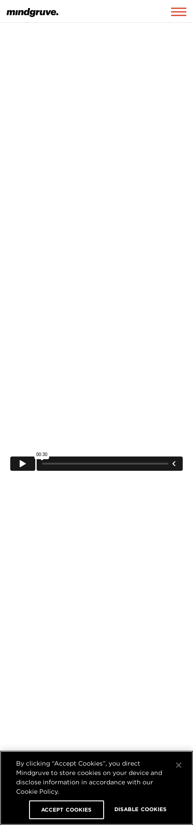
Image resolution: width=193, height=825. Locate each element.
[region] (96, 788)
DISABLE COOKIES (140, 809)
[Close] (179, 765)
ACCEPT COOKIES (66, 809)
